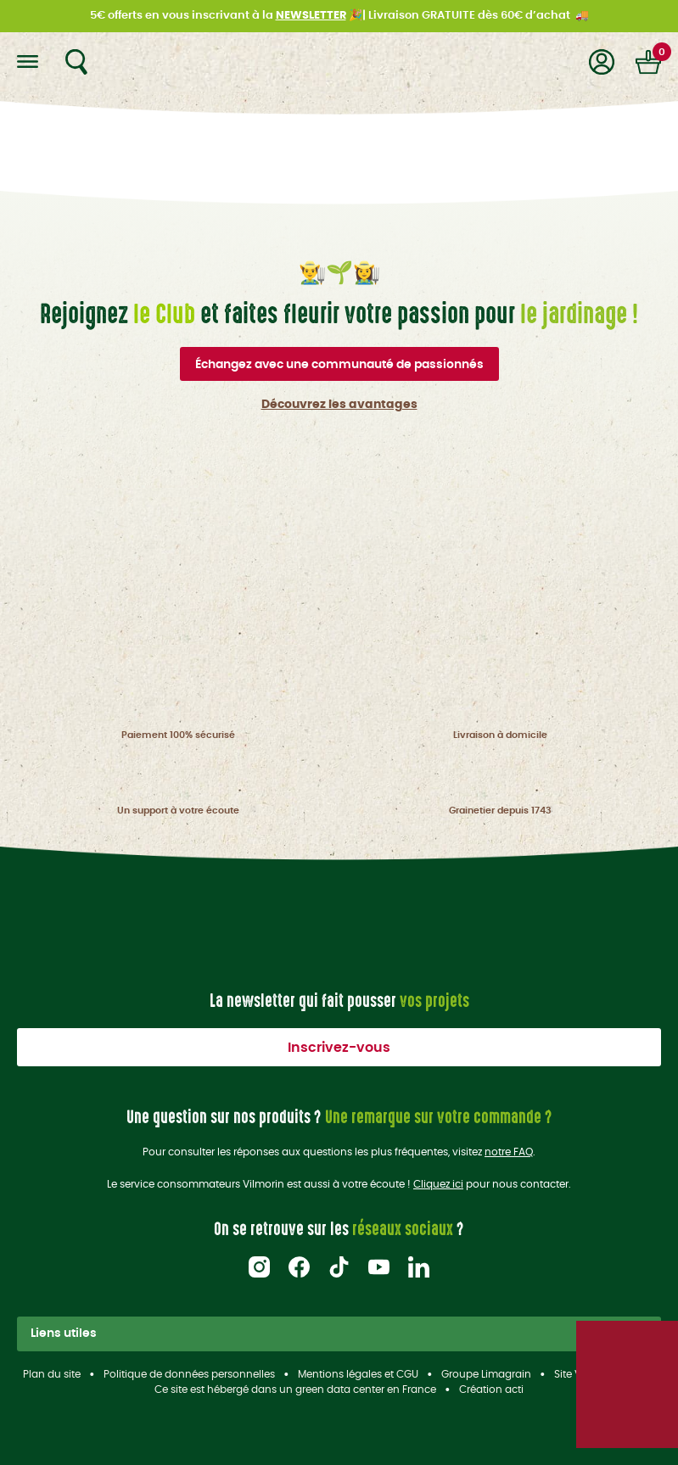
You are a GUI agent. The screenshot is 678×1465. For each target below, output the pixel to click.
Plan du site (52, 1374)
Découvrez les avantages (339, 405)
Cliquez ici (438, 1184)
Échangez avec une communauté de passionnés (339, 365)
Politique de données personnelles (189, 1374)
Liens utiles (339, 1333)
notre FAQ (509, 1152)
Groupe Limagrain (486, 1374)
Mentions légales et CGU (358, 1374)
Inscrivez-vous (339, 1047)
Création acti (491, 1389)
